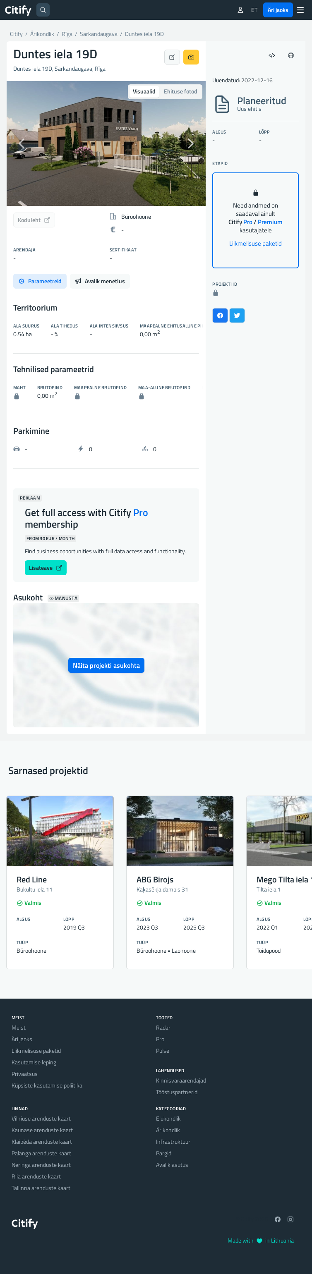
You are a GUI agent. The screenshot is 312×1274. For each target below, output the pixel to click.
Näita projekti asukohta (106, 665)
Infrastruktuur (173, 1141)
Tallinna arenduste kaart (41, 1187)
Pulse (162, 1050)
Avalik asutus (172, 1164)
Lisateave (45, 567)
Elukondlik (168, 1118)
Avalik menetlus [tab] (100, 281)
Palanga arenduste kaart (41, 1153)
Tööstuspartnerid (176, 1092)
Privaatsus (25, 1073)
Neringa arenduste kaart (41, 1164)
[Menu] (300, 10)
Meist (19, 1027)
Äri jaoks (278, 9)
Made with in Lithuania (261, 1240)
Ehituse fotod (180, 91)
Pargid (163, 1153)
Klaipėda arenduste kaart (42, 1141)
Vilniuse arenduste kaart (41, 1118)
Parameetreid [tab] (40, 281)
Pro (160, 1039)
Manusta (63, 598)
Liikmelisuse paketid (255, 243)
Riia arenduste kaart (36, 1176)
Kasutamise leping (34, 1062)
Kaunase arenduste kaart (42, 1130)
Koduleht (34, 219)
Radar (163, 1027)
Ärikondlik (168, 1130)
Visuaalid (144, 91)
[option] (106, 143)
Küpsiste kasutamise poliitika (47, 1085)
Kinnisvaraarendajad (181, 1080)
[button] (21, 143)
